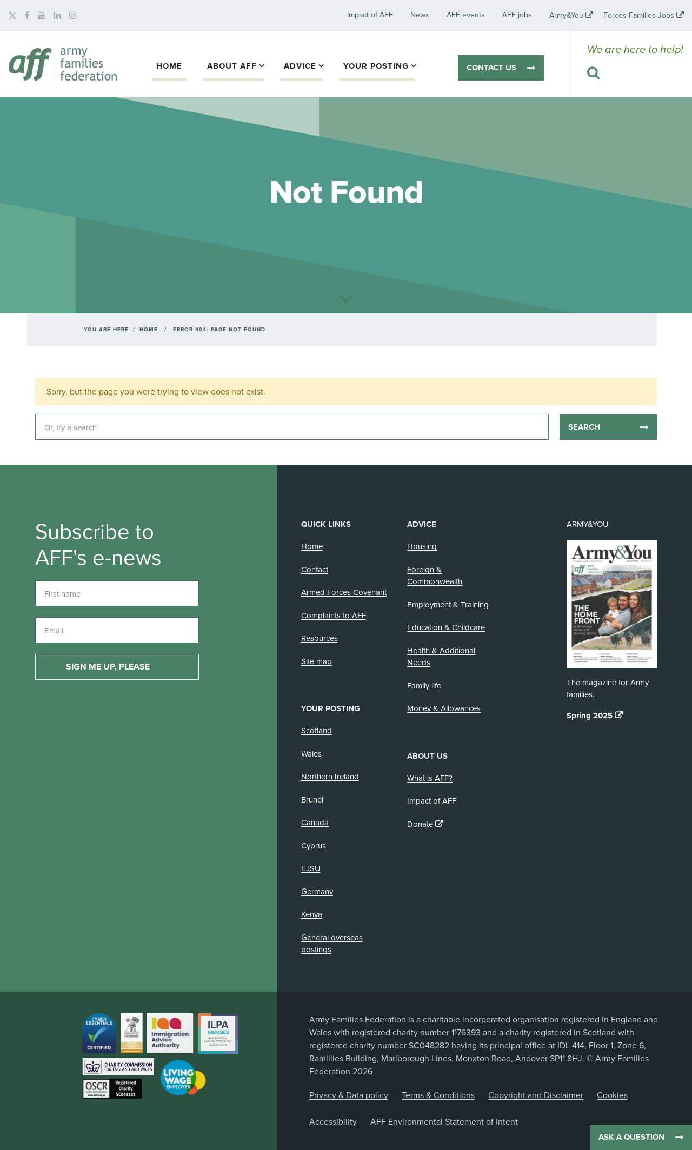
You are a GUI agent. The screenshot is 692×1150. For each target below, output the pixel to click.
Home (169, 66)
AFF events (466, 14)
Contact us (491, 67)
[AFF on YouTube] (41, 15)
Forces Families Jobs (638, 15)
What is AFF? (430, 778)
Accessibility (333, 1121)
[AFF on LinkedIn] (57, 15)
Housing (422, 546)
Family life (424, 686)
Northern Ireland (330, 776)
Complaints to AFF (333, 615)
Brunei (312, 800)
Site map (316, 661)
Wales (311, 754)
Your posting (376, 66)
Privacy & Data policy (348, 1095)
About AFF (232, 66)
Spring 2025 (590, 715)
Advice (300, 66)
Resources (319, 638)
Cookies (612, 1095)
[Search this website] (635, 73)
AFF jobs (517, 14)
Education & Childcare (446, 627)
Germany (317, 892)
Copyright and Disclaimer (535, 1095)
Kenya (311, 914)
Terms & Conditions (438, 1095)
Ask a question (631, 1137)
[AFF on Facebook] (27, 15)
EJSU (311, 868)
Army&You (566, 15)
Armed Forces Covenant (344, 592)
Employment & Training (448, 605)
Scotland (316, 731)
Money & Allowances (444, 708)
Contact (314, 569)
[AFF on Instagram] (73, 15)
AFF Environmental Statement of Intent (444, 1121)
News (419, 14)
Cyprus (313, 846)
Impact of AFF (370, 14)
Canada (315, 822)
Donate (420, 824)
